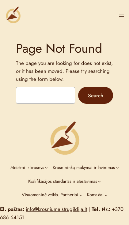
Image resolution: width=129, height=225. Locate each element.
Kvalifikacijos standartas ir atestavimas (62, 181)
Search (95, 95)
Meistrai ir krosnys (27, 167)
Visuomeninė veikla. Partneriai (50, 195)
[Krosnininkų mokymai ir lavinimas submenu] (117, 167)
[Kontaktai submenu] (105, 195)
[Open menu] (121, 15)
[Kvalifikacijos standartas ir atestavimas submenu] (99, 181)
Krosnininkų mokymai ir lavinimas (84, 167)
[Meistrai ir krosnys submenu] (46, 167)
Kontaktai (95, 195)
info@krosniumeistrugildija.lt (56, 209)
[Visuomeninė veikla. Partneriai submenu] (80, 195)
